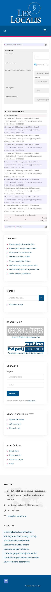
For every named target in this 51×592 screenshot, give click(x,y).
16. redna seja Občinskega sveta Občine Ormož (24, 127)
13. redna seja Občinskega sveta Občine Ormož (24, 153)
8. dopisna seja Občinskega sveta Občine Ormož (24, 179)
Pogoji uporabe (15, 455)
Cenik (11, 463)
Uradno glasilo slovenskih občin (21, 244)
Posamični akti (14, 428)
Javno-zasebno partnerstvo (20, 274)
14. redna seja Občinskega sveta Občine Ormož (24, 144)
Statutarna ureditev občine (19, 257)
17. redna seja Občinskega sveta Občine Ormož (24, 118)
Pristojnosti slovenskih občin (20, 253)
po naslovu (40, 65)
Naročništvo (14, 451)
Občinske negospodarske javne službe (24, 269)
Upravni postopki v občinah (20, 261)
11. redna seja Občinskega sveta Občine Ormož (24, 197)
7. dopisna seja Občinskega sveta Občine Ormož (24, 188)
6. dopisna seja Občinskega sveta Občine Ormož (24, 205)
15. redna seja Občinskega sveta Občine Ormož (24, 136)
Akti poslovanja (15, 424)
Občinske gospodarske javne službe (23, 265)
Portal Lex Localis (16, 459)
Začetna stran (10, 44)
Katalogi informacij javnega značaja (22, 248)
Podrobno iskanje (16, 305)
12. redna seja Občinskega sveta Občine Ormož (24, 171)
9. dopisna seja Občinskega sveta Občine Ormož (24, 162)
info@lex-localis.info (17, 516)
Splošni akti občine (16, 420)
